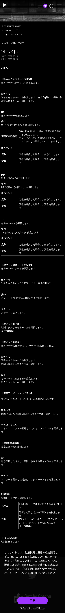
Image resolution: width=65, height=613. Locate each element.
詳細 (34, 572)
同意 (32, 600)
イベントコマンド (14, 34)
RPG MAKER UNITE (11, 26)
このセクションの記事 (32, 42)
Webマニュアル (12, 30)
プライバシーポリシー (32, 608)
